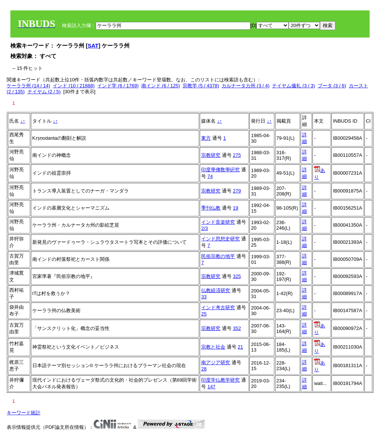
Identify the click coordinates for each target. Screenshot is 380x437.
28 (203, 369)
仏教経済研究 (215, 290)
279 (237, 191)
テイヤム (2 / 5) (44, 91)
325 (237, 276)
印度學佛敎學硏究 (220, 169)
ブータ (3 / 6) (332, 85)
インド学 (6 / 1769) (117, 85)
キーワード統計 (23, 412)
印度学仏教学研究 (220, 380)
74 (210, 176)
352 (237, 328)
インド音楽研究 (218, 222)
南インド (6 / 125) (160, 85)
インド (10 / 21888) (74, 85)
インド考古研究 (218, 307)
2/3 (204, 228)
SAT (93, 45)
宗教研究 (210, 155)
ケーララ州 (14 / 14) (28, 85)
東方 (206, 138)
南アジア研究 (215, 362)
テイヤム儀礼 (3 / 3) (293, 85)
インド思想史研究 (220, 239)
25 (203, 314)
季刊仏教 (210, 208)
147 (211, 386)
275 (237, 155)
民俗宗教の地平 (218, 256)
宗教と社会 (213, 347)
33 (203, 297)
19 (235, 208)
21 (240, 347)
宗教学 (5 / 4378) (201, 85)
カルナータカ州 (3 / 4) (245, 85)
